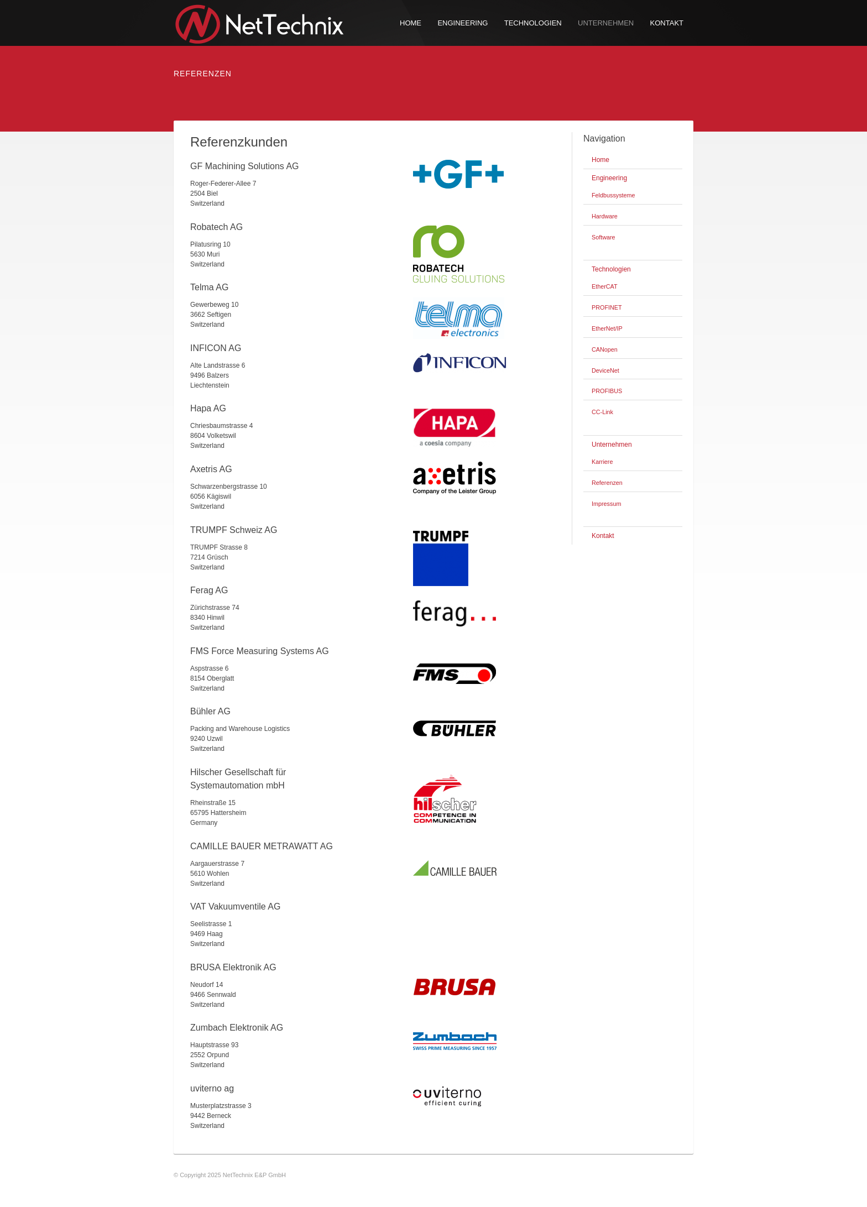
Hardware (605, 216)
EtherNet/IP (607, 328)
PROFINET (607, 307)
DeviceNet (605, 370)
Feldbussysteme (613, 195)
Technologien (533, 23)
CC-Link (602, 412)
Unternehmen (606, 23)
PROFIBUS (607, 391)
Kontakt (666, 23)
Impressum (606, 503)
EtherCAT (605, 286)
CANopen (605, 349)
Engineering (462, 23)
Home (410, 23)
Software (603, 237)
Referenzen (607, 482)
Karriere (602, 461)
